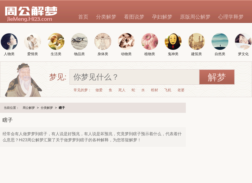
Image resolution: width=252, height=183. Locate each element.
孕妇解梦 (162, 17)
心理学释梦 (231, 17)
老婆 (181, 90)
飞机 (167, 90)
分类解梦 (106, 17)
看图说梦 (134, 17)
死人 (121, 90)
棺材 (154, 90)
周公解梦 (29, 108)
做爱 (99, 90)
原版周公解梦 (195, 17)
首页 (83, 17)
